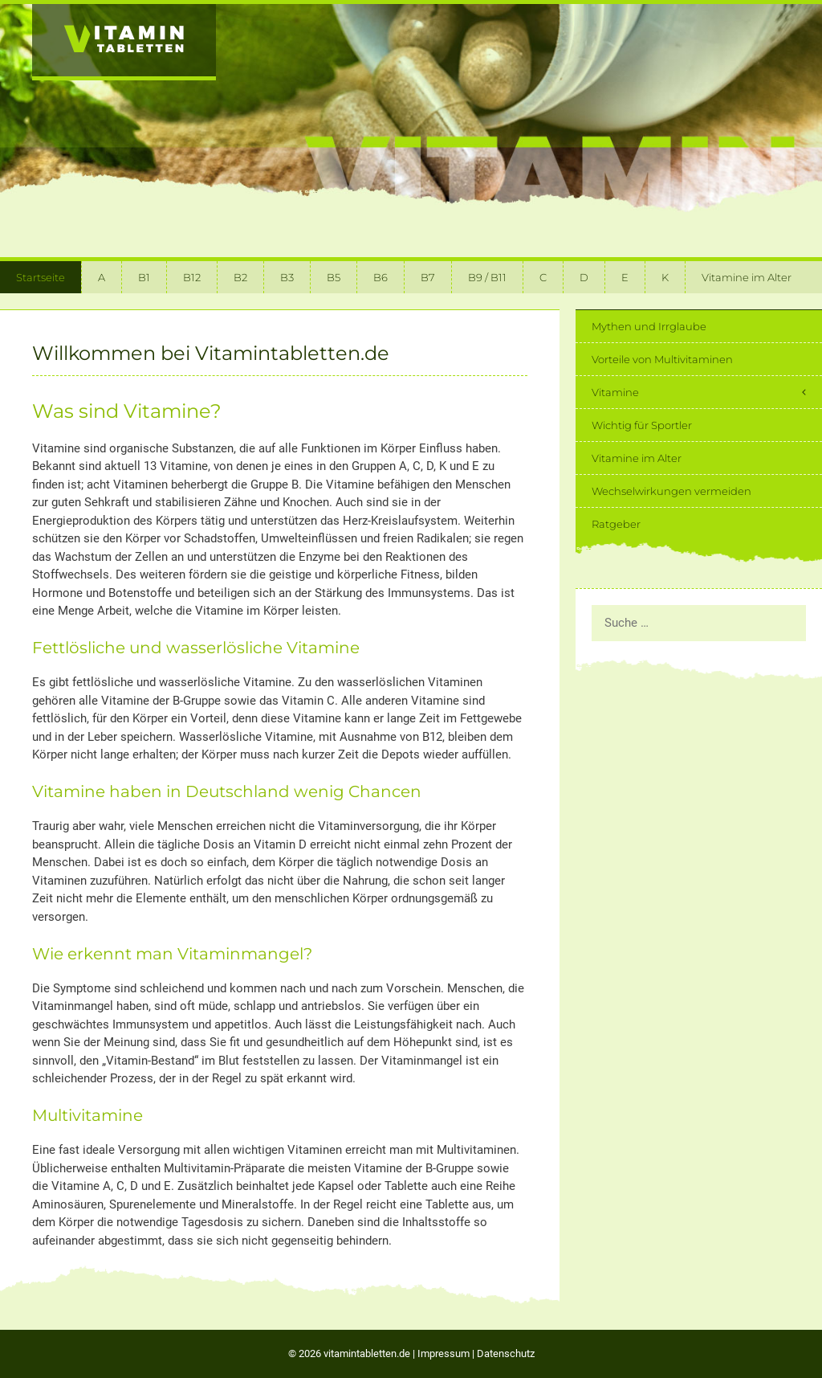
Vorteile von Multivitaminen (662, 359)
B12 (192, 277)
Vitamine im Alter (746, 277)
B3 (287, 277)
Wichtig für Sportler (642, 425)
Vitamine (707, 392)
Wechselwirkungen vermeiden (671, 491)
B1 (144, 277)
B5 (333, 277)
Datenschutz (506, 1353)
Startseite (40, 277)
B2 (240, 277)
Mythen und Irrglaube (649, 326)
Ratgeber (616, 523)
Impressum (443, 1353)
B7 (428, 277)
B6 (380, 277)
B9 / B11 (487, 277)
